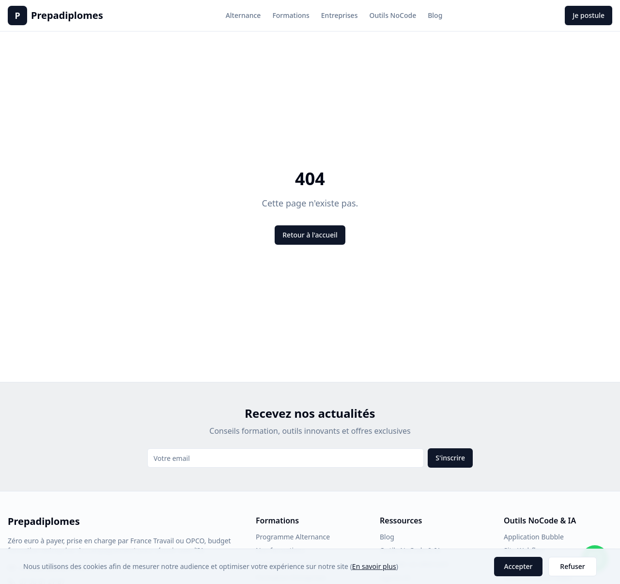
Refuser (572, 566)
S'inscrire (450, 457)
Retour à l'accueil (309, 234)
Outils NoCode (392, 15)
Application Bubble (534, 536)
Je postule (588, 15)
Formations (290, 15)
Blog (435, 15)
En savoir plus (374, 566)
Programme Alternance (293, 536)
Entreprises (339, 15)
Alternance (243, 15)
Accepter (518, 566)
